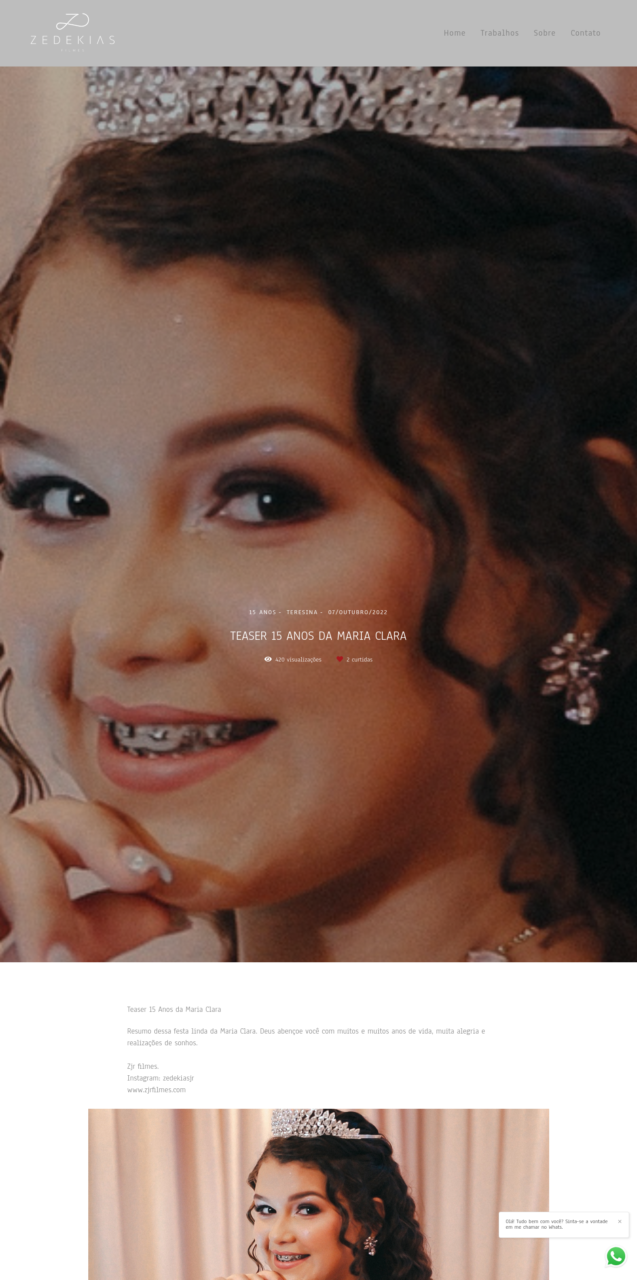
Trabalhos (499, 33)
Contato (585, 33)
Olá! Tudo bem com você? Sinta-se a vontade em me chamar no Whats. (557, 1224)
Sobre (545, 33)
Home (455, 33)
